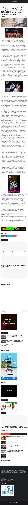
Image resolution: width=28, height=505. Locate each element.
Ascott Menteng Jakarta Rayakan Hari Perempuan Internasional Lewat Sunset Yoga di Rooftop (13, 252)
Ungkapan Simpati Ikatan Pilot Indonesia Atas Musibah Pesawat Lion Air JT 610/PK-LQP (15, 336)
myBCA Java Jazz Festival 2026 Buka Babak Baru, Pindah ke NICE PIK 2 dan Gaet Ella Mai (13, 279)
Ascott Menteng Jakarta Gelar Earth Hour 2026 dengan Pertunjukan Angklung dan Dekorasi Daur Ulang (14, 266)
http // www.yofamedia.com (8, 480)
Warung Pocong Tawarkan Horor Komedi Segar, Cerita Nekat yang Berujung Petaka (16, 446)
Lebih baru (3, 311)
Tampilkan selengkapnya (23, 239)
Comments (23, 433)
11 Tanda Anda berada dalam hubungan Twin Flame (14, 436)
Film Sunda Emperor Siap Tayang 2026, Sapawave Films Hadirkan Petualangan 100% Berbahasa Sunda (15, 442)
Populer (5, 433)
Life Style (5, 5)
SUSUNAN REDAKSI (9, 344)
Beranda (2, 5)
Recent (14, 433)
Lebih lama (24, 311)
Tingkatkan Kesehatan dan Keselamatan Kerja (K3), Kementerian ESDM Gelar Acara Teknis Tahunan (14, 341)
